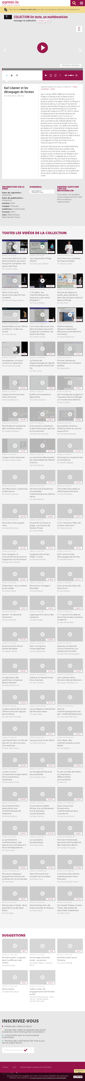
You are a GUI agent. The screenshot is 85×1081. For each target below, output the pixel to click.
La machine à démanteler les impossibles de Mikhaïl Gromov (42, 460)
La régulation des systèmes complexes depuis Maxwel (12, 680)
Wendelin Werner (15, 96)
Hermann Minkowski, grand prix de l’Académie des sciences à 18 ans (69, 842)
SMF (13, 203)
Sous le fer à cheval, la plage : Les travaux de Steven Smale (40, 525)
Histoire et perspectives (37, 191)
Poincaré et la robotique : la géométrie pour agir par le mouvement (42, 428)
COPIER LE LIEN (44, 21)
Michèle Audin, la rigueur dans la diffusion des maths (14, 960)
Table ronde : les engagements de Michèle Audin (42, 991)
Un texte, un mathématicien (41, 17)
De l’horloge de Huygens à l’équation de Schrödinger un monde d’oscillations (70, 397)
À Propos (5, 1067)
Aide (14, 1067)
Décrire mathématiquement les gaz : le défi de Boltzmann (69, 711)
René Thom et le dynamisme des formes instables (13, 295)
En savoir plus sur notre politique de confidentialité (48, 1078)
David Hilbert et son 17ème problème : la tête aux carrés (15, 329)
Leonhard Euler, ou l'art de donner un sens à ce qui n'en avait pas (14, 743)
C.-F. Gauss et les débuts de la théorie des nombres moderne (70, 617)
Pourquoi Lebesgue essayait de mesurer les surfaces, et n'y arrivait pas (14, 876)
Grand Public (19, 209)
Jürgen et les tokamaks (13, 457)
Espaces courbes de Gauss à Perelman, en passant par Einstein (67, 648)
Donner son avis (79, 1071)
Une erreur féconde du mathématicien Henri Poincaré (68, 876)
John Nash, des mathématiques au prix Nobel (68, 743)
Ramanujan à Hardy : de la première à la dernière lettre (14, 908)
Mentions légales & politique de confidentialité (36, 1067)
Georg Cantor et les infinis (42, 740)
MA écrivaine (8, 989)
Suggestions (13, 935)
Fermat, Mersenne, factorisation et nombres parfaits (69, 363)
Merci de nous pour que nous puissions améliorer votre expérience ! (42, 9)
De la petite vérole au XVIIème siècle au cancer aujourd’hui (69, 428)
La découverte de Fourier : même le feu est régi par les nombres (14, 711)
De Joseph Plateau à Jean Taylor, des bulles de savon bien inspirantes (69, 908)
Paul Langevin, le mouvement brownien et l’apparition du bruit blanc (14, 557)
